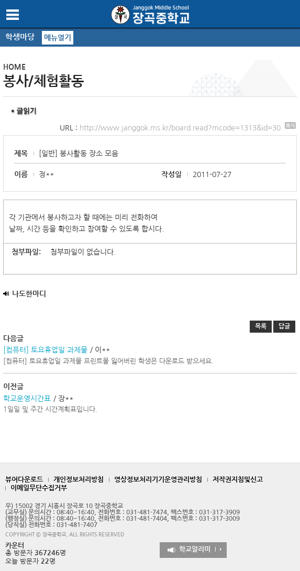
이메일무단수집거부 (38, 488)
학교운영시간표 (27, 398)
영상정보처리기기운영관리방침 (158, 479)
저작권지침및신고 (238, 479)
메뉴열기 (57, 37)
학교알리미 (194, 549)
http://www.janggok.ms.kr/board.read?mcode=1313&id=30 (188, 127)
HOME (14, 67)
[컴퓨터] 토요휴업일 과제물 (45, 350)
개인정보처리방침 (78, 479)
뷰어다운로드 (24, 479)
